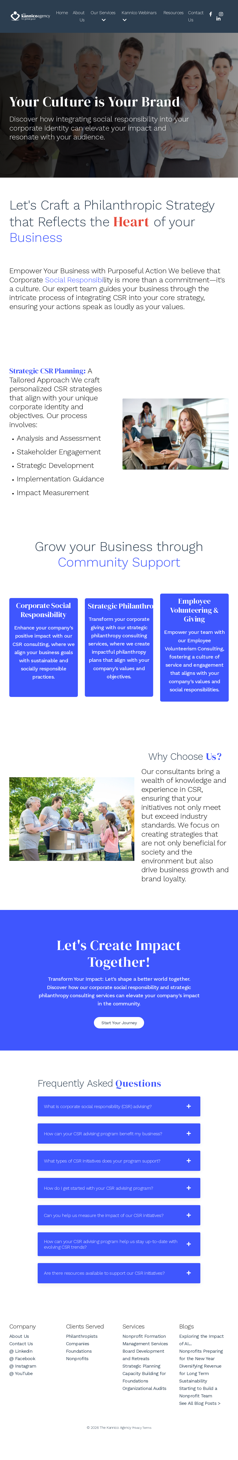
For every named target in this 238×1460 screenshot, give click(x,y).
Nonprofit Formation (144, 1361)
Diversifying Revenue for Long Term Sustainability (200, 1398)
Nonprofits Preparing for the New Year (201, 1379)
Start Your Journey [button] (119, 1034)
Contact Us (196, 16)
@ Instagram (22, 1390)
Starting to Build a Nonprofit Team (198, 1416)
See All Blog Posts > (200, 1428)
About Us (77, 16)
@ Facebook (22, 1383)
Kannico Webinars (138, 16)
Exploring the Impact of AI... (201, 1364)
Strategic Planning (141, 1390)
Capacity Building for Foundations (144, 1401)
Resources (173, 13)
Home (60, 13)
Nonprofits (77, 1383)
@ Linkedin (20, 1376)
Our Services (102, 16)
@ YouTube (21, 1398)
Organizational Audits (144, 1413)
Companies (77, 1368)
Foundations (79, 1376)
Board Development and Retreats (143, 1379)
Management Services (145, 1368)
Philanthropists (82, 1361)
